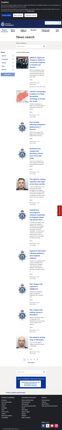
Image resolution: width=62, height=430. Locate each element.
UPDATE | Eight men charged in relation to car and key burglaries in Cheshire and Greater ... (37, 62)
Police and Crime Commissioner (50, 406)
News (3, 66)
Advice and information (27, 400)
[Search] (59, 23)
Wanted (4, 69)
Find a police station (7, 402)
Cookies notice (30, 11)
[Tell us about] (13, 30)
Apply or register (26, 411)
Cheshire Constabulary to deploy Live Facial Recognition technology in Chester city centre (38, 96)
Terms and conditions (7, 415)
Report (23, 408)
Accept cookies (6, 15)
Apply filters (7, 74)
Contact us (4, 400)
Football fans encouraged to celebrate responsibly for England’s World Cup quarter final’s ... (37, 215)
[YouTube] (52, 425)
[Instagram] (56, 425)
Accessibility (5, 417)
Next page (31, 362)
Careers (3, 406)
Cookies (3, 413)
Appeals (4, 55)
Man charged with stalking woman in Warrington (36, 312)
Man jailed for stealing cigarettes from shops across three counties (37, 182)
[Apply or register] (24, 30)
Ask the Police (45, 404)
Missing (4, 62)
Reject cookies (18, 15)
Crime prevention (26, 402)
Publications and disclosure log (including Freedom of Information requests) (30, 384)
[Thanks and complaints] (45, 30)
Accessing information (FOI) (29, 406)
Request (24, 413)
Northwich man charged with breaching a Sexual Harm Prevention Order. (36, 153)
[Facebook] (43, 425)
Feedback (24, 415)
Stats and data (25, 404)
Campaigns (5, 59)
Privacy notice (5, 411)
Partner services (46, 400)
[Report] (4, 30)
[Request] (34, 30)
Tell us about (25, 409)
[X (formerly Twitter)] (47, 425)
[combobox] (53, 23)
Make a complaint (26, 417)
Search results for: (21, 43)
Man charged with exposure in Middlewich (36, 286)
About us (4, 404)
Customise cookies (30, 15)
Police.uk (44, 402)
